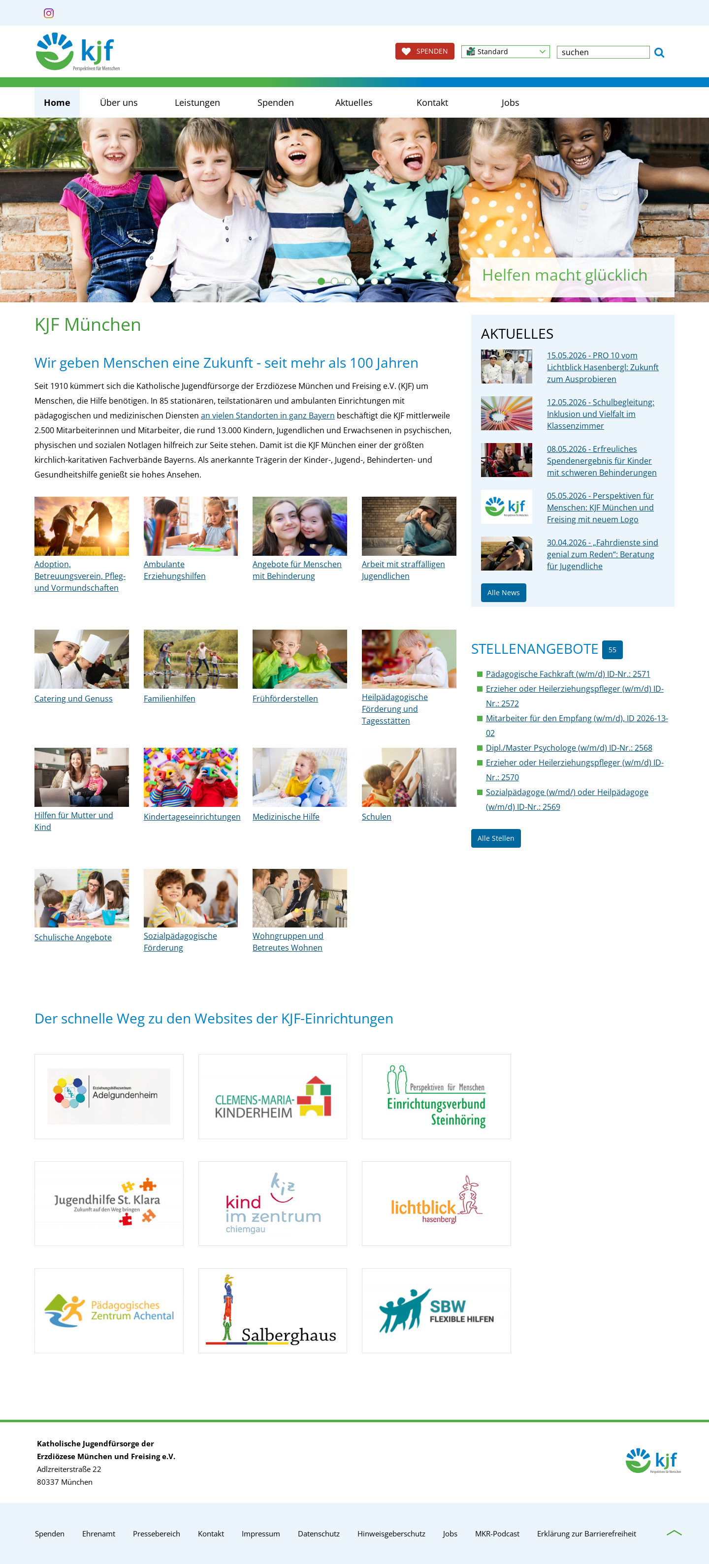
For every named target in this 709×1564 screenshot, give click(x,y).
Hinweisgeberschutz (391, 1533)
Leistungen (197, 102)
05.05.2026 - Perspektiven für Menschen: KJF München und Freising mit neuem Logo (600, 507)
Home (57, 102)
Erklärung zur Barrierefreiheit (586, 1533)
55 (612, 649)
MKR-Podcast (497, 1533)
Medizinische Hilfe (286, 816)
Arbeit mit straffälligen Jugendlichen (403, 570)
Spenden (276, 102)
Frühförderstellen (285, 698)
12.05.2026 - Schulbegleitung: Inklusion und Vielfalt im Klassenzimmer (600, 414)
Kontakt (432, 102)
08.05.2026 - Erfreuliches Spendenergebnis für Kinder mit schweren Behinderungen (602, 461)
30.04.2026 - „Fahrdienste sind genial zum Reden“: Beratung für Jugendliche (602, 554)
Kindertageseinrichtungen (192, 816)
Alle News (503, 592)
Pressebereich (156, 1533)
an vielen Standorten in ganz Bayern (268, 415)
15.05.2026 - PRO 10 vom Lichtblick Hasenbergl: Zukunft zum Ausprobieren (603, 367)
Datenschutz (319, 1533)
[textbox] (603, 52)
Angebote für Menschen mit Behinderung (297, 570)
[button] (505, 51)
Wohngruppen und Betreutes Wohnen (288, 941)
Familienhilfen (169, 698)
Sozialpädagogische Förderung (180, 941)
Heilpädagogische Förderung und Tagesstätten (395, 709)
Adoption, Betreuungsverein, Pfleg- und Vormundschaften (80, 576)
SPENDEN (425, 51)
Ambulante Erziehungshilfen (175, 570)
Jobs (510, 102)
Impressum (261, 1533)
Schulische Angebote (73, 937)
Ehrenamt (98, 1533)
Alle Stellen (496, 838)
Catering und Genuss (73, 698)
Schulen (376, 816)
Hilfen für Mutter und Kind (73, 821)
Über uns (119, 102)
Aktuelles (354, 102)
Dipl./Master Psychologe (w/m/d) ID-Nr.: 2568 (569, 747)
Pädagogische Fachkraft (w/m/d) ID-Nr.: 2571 (568, 674)
